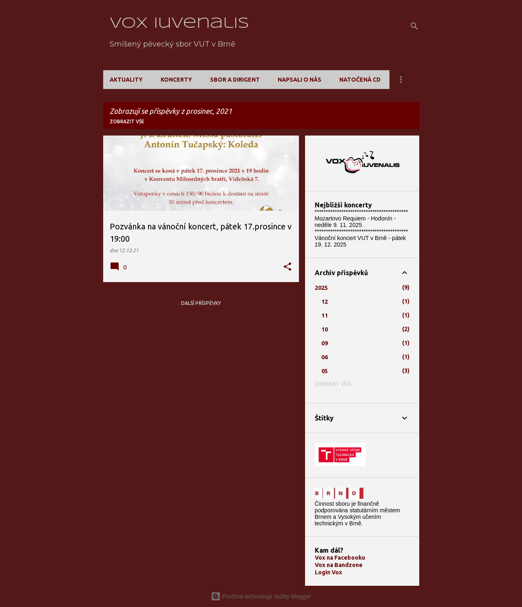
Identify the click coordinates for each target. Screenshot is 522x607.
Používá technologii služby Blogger (261, 596)
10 (324, 329)
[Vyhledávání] (414, 26)
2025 (321, 288)
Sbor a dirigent (235, 79)
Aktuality (126, 79)
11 (324, 315)
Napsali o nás (299, 79)
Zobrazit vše (127, 121)
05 (324, 371)
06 (324, 357)
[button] (287, 267)
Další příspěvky (201, 303)
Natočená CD (359, 79)
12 (324, 301)
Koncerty (176, 79)
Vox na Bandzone (339, 565)
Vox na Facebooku (340, 557)
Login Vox (328, 572)
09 (324, 343)
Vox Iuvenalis (179, 24)
